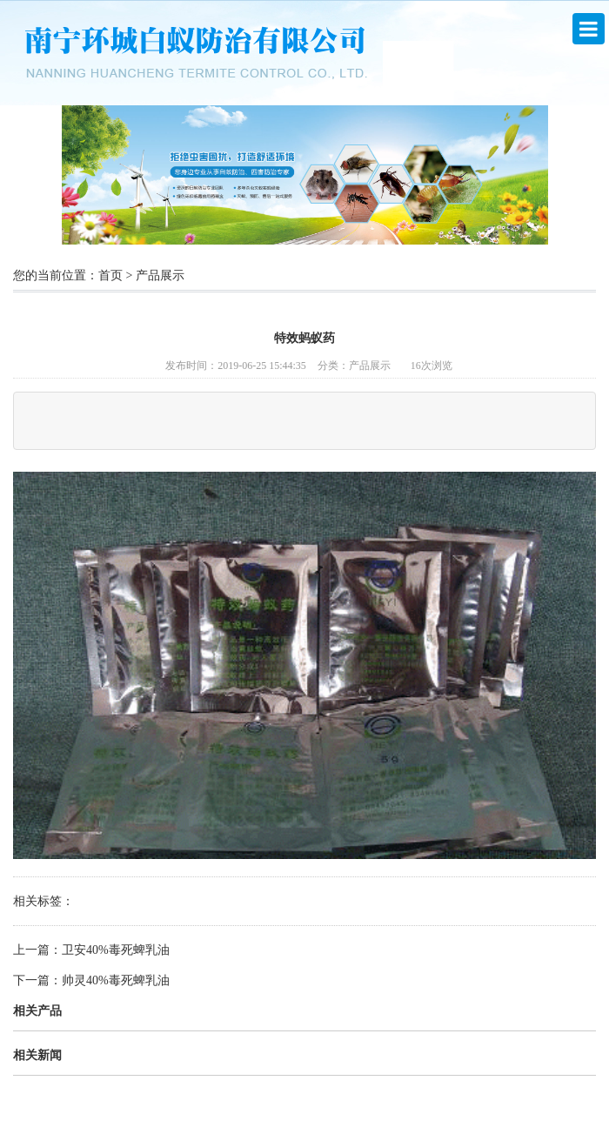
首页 (110, 275)
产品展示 (160, 275)
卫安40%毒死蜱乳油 (116, 949)
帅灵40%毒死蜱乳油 (116, 980)
